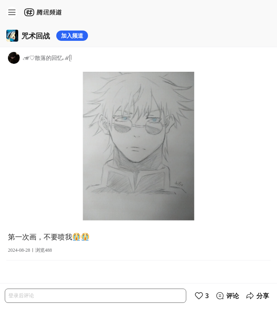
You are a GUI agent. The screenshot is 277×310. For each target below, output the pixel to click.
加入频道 (72, 35)
